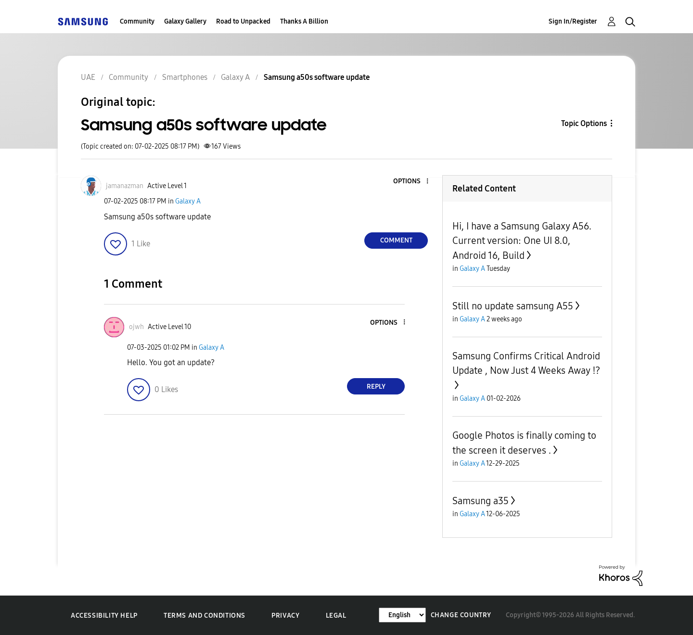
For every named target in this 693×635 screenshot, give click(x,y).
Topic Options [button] (584, 123)
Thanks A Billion (304, 21)
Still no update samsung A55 (512, 306)
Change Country (461, 615)
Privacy (285, 615)
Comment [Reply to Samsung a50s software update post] (396, 240)
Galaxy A (188, 201)
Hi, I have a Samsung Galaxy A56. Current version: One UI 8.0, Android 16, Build (521, 240)
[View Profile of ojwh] (136, 327)
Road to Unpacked (243, 21)
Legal (336, 615)
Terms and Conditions (204, 615)
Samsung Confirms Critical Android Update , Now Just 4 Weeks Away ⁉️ (526, 363)
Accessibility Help (104, 615)
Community (137, 21)
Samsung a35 (480, 501)
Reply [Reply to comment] (376, 386)
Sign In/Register (573, 21)
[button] (411, 181)
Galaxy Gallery (185, 21)
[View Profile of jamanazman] (124, 186)
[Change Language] (402, 615)
